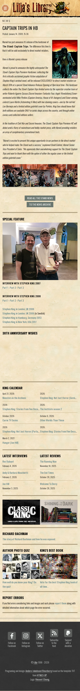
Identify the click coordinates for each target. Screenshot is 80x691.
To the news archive (40, 204)
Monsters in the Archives (14, 398)
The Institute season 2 (51, 409)
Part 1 (5, 287)
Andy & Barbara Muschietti (15, 472)
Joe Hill (5, 484)
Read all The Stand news (40, 198)
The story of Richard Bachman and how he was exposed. (29, 539)
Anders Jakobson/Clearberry (39, 671)
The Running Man (48, 461)
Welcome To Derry (48, 484)
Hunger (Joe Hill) (10, 442)
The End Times (47, 472)
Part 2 (13, 287)
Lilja (35, 662)
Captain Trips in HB (20, 28)
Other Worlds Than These (52, 420)
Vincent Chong (42, 679)
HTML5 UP (42, 675)
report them (60, 603)
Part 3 (21, 287)
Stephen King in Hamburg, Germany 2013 (22, 317)
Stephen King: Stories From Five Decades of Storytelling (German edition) (37, 409)
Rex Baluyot (8, 461)
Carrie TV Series (10, 420)
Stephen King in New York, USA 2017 (19, 322)
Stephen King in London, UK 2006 (18, 309)
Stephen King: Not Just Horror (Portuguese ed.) (25, 431)
